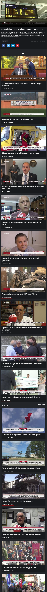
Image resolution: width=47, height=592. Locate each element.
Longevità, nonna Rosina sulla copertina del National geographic (20, 259)
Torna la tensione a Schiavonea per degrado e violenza (21, 468)
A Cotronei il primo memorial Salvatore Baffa (17, 119)
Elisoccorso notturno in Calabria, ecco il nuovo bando (20, 153)
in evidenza (42, 41)
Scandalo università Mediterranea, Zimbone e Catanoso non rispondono (23, 187)
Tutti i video (41, 405)
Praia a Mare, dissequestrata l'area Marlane (17, 501)
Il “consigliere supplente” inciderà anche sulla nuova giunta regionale (22, 84)
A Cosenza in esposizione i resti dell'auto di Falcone (19, 294)
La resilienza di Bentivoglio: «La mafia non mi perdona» (21, 534)
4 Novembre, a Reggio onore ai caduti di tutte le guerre (21, 434)
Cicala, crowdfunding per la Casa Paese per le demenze (21, 397)
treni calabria (34, 41)
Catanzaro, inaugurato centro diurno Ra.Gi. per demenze (22, 363)
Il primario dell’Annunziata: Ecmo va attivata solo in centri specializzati (22, 328)
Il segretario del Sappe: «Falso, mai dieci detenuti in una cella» (21, 223)
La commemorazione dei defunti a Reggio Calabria (19, 567)
